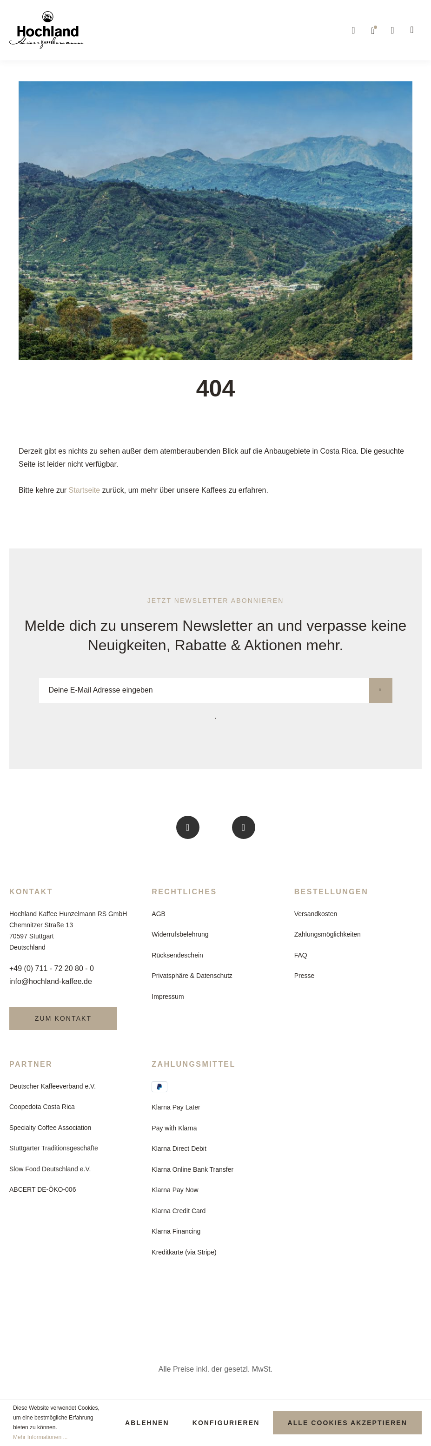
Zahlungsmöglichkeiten (327, 934)
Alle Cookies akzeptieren (347, 1422)
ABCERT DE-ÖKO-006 (42, 1189)
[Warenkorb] (412, 30)
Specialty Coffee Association (50, 1127)
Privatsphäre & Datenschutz (192, 975)
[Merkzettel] (373, 30)
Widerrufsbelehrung (180, 934)
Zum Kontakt (63, 1018)
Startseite (84, 490)
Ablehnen (147, 1422)
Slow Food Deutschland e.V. (50, 1169)
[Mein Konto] (393, 30)
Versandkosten (316, 914)
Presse (304, 975)
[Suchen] (354, 30)
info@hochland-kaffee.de (50, 981)
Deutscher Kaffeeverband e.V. (52, 1086)
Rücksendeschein (177, 955)
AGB (159, 914)
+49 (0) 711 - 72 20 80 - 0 (51, 968)
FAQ (300, 955)
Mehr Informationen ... (40, 1437)
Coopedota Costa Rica (42, 1106)
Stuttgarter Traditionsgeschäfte (53, 1148)
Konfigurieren (226, 1422)
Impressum (168, 996)
